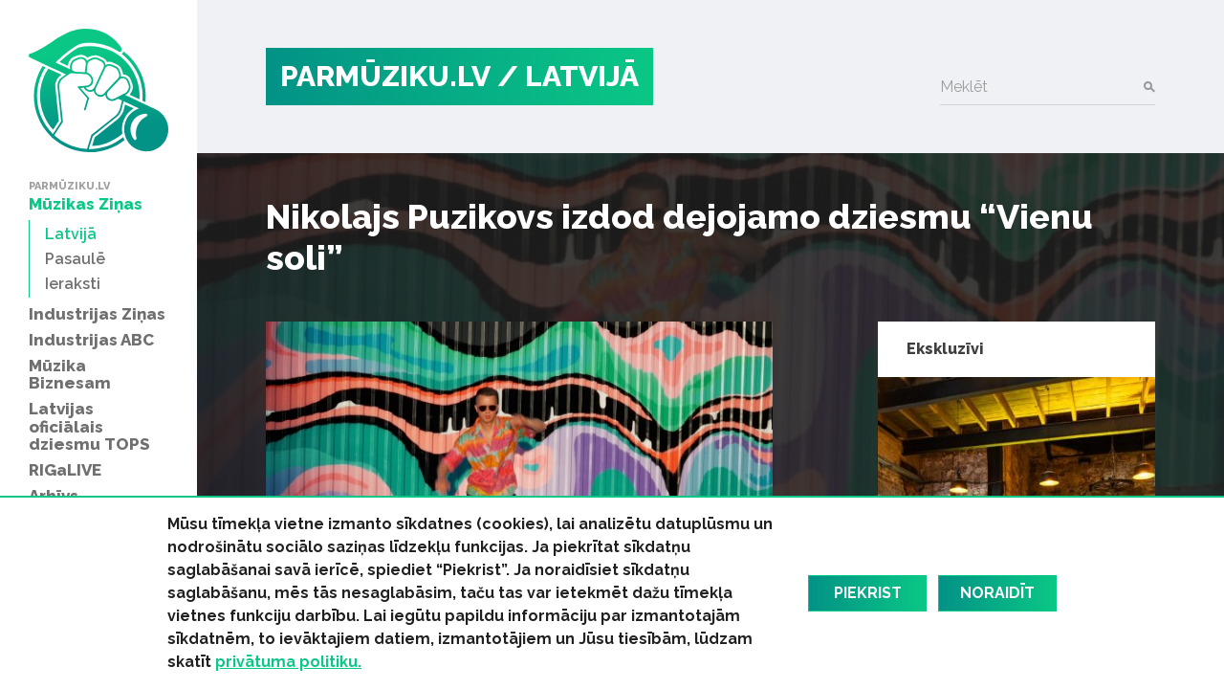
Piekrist (868, 593)
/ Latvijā (568, 76)
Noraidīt (997, 593)
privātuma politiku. (288, 662)
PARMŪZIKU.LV (385, 76)
